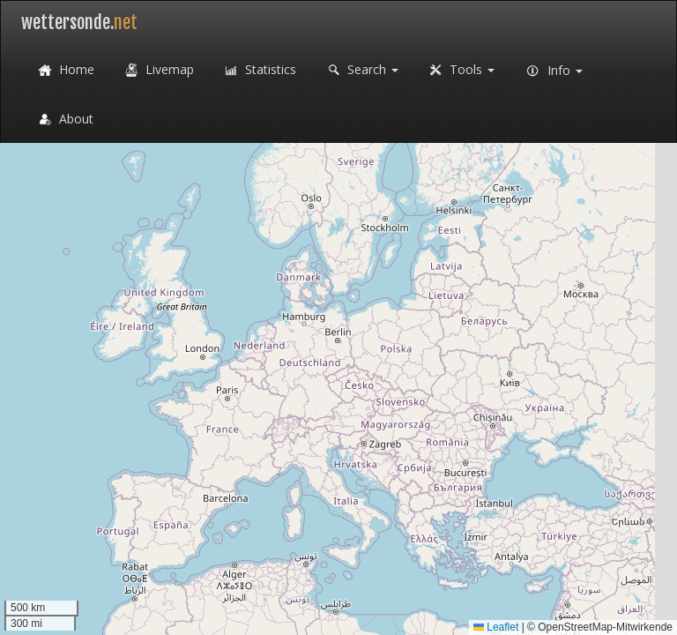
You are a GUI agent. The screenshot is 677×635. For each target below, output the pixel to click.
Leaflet (495, 627)
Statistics (258, 70)
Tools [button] (460, 70)
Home (64, 70)
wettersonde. (79, 22)
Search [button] (360, 70)
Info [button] (552, 71)
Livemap (157, 70)
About (63, 120)
